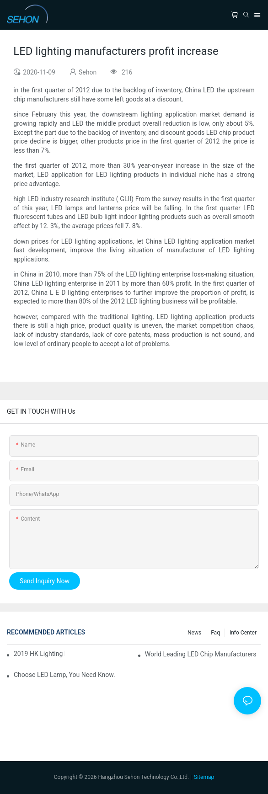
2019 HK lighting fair (39, 653)
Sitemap (204, 777)
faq (215, 632)
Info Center (243, 632)
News (194, 632)
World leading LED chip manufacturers (201, 654)
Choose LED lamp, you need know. (64, 674)
